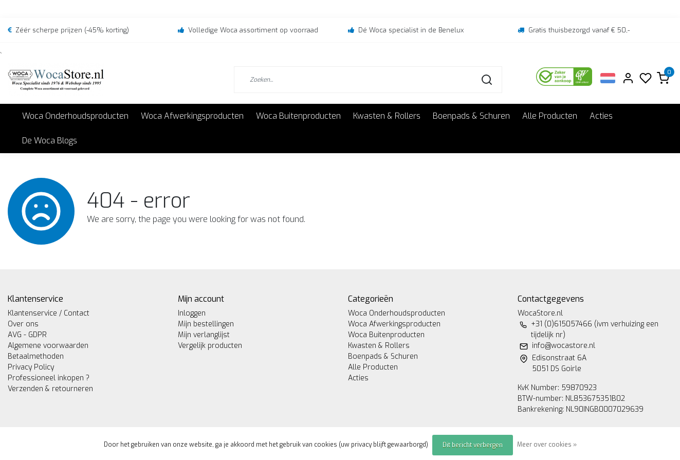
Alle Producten (549, 116)
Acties (601, 116)
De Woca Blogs (49, 140)
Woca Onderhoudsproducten (75, 116)
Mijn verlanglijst (204, 335)
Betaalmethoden (36, 356)
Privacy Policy (31, 367)
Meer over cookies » (547, 444)
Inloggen (192, 313)
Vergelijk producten (210, 346)
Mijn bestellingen (206, 324)
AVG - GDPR (27, 335)
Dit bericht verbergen (473, 445)
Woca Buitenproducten (298, 116)
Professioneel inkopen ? (48, 378)
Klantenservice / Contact (48, 313)
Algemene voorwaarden (48, 346)
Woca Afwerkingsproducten (192, 116)
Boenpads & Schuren (471, 116)
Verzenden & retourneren (50, 389)
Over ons (23, 324)
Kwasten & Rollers (386, 116)
